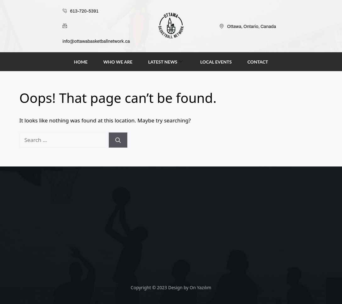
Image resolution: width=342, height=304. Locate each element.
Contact (257, 62)
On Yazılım (200, 287)
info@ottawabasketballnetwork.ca (96, 31)
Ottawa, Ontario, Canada (247, 26)
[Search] (118, 140)
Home (80, 62)
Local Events (216, 62)
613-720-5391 (80, 11)
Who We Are (118, 62)
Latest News (165, 62)
